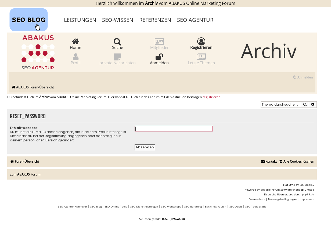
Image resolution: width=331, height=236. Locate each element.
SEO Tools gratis (255, 206)
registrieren (211, 97)
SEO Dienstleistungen (144, 206)
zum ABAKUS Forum (25, 174)
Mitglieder (159, 43)
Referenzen (155, 19)
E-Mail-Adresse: (24, 128)
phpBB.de (308, 194)
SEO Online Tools (116, 206)
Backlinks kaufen (215, 206)
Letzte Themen (201, 59)
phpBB (265, 189)
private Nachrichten (117, 59)
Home (75, 43)
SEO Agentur (195, 19)
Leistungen (80, 19)
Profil (76, 59)
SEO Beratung (193, 206)
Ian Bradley (307, 185)
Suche (117, 43)
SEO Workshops (171, 206)
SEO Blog (96, 206)
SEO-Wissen (117, 19)
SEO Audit (235, 206)
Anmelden (159, 59)
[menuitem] (303, 77)
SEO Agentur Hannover (72, 206)
